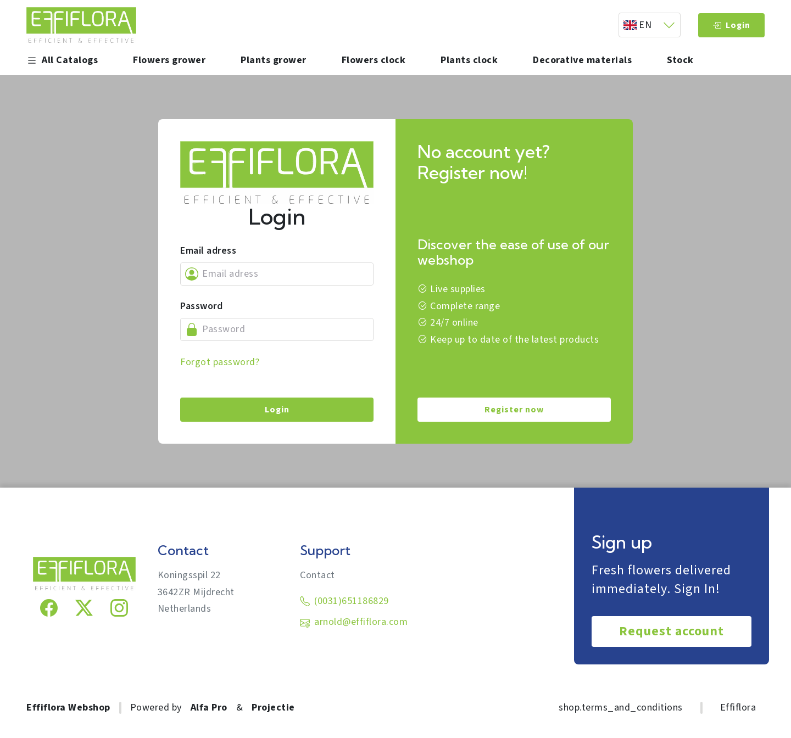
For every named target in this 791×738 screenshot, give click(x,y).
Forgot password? (219, 362)
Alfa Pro (209, 707)
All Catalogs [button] (62, 60)
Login (731, 25)
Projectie (273, 707)
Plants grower (274, 60)
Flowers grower (169, 60)
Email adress (208, 251)
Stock (680, 60)
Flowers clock (374, 60)
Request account (671, 631)
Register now (514, 410)
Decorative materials (582, 60)
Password (201, 306)
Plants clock (469, 60)
